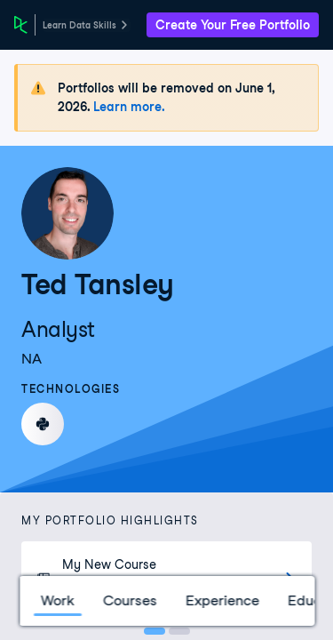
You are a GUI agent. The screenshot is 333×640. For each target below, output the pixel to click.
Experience (221, 600)
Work (57, 600)
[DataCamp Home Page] (21, 25)
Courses (129, 600)
